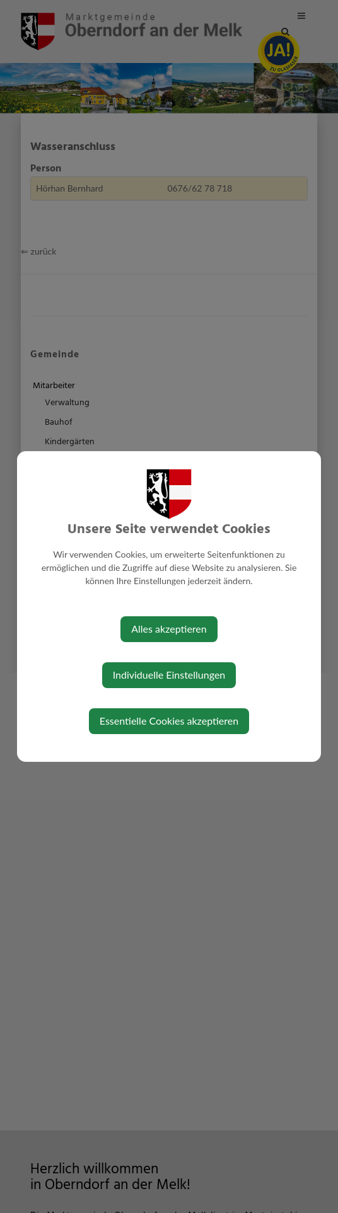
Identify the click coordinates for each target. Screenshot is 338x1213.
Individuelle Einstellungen (169, 675)
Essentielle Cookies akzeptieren (169, 721)
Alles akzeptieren (168, 629)
